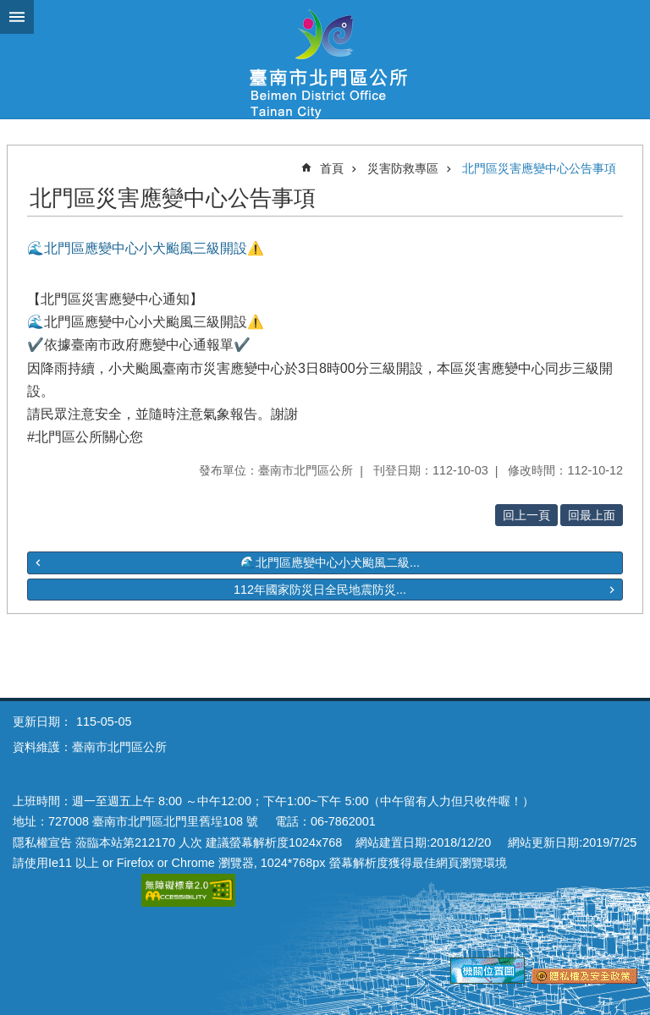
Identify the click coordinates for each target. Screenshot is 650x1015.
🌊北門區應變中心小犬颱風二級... (330, 562)
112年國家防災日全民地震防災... (320, 589)
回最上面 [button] (591, 515)
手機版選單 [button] (17, 17)
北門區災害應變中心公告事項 (539, 168)
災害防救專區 (402, 168)
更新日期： (42, 721)
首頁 (332, 168)
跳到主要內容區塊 (8, 8)
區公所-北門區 (325, 59)
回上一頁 (526, 515)
